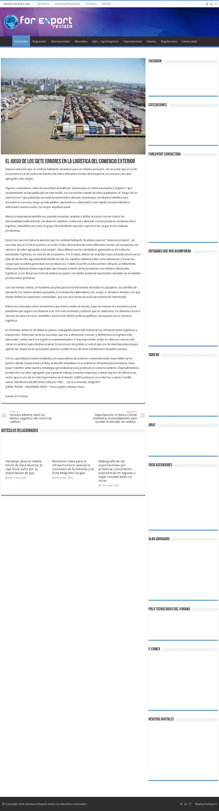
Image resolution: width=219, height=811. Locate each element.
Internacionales (60, 41)
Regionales (39, 41)
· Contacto (90, 3)
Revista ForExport (206, 804)
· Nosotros (43, 3)
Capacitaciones (132, 41)
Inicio (6, 40)
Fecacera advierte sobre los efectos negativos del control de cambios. (32, 416)
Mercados (81, 41)
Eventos (151, 41)
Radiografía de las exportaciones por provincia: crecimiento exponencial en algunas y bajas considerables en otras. (116, 471)
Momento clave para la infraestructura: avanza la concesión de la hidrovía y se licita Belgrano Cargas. (73, 467)
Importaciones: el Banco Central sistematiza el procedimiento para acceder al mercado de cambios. (115, 416)
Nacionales (21, 41)
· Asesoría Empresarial (67, 3)
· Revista (106, 3)
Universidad (189, 41)
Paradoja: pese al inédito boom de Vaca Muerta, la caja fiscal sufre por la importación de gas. (23, 467)
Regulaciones (169, 41)
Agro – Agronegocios (105, 41)
